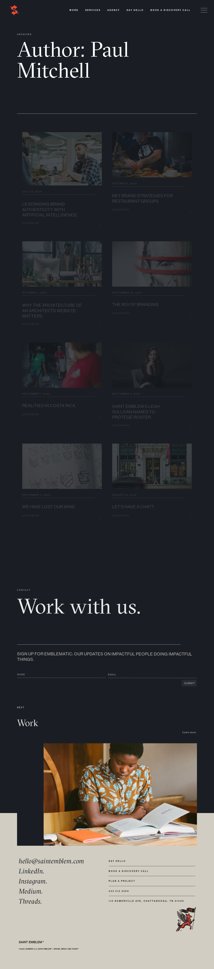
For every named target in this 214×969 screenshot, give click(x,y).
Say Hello (135, 10)
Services (93, 10)
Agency (113, 10)
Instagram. (33, 881)
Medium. (31, 891)
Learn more (189, 732)
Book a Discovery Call (170, 10)
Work (74, 10)
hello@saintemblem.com (51, 861)
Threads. (30, 901)
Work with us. (79, 611)
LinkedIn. (31, 871)
